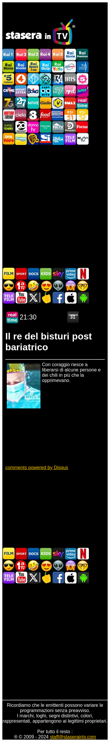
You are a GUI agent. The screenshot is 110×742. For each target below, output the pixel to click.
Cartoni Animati (46, 274)
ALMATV (82, 139)
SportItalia (45, 139)
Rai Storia (8, 67)
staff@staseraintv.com (73, 736)
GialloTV (45, 103)
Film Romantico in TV (46, 286)
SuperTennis (8, 127)
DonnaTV (33, 127)
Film (9, 274)
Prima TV (21, 286)
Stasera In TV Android (83, 298)
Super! (82, 91)
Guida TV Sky (58, 274)
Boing (33, 91)
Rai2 (21, 55)
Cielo (21, 115)
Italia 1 (33, 79)
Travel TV (45, 127)
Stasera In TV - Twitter (33, 298)
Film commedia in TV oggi (33, 286)
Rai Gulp (45, 67)
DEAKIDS (8, 139)
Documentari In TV (33, 274)
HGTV (58, 127)
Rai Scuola (21, 67)
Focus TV (82, 127)
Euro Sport (70, 67)
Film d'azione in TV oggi (9, 286)
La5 (82, 79)
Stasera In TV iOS (70, 298)
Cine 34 (58, 79)
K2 (58, 103)
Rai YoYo (58, 67)
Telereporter (58, 139)
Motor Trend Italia (8, 115)
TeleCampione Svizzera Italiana (58, 115)
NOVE (33, 103)
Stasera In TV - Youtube (21, 298)
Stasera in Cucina (46, 298)
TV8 (33, 115)
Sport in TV (21, 274)
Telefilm (70, 139)
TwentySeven (21, 103)
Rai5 (58, 55)
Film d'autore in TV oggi (83, 286)
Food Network (45, 115)
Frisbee (21, 139)
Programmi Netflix (83, 274)
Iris (70, 79)
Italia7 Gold (8, 103)
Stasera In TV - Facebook (58, 298)
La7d (70, 91)
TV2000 (82, 67)
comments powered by (36, 467)
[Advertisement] (55, 206)
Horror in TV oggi (70, 286)
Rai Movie (70, 55)
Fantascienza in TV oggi (58, 286)
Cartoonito (45, 91)
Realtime (82, 103)
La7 (58, 91)
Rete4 (21, 79)
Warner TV (33, 139)
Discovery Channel (70, 127)
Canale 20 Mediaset (21, 127)
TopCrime (8, 91)
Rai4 (45, 55)
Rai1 (8, 55)
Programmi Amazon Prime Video (70, 274)
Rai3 (33, 55)
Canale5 (8, 79)
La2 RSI (82, 115)
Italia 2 (45, 79)
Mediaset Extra (21, 91)
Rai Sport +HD (33, 67)
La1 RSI (70, 115)
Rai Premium (82, 55)
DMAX (70, 103)
